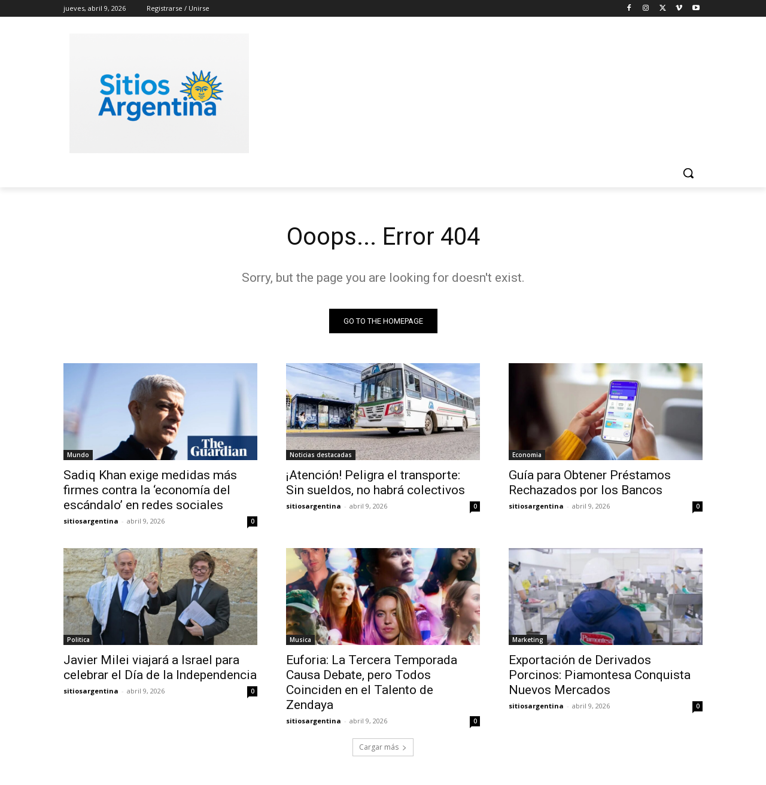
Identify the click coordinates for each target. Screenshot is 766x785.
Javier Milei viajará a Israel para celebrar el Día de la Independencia (160, 667)
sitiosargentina (90, 520)
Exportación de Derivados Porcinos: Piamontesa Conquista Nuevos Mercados (600, 675)
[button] (688, 173)
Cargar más (383, 747)
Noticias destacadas (321, 455)
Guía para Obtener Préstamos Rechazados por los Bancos (590, 482)
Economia (527, 455)
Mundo (78, 455)
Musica (300, 639)
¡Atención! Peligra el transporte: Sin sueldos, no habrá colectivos (375, 482)
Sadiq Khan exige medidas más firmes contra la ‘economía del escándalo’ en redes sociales (150, 490)
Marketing (527, 639)
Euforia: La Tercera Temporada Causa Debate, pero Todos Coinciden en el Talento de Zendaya (371, 682)
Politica (78, 639)
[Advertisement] (473, 91)
